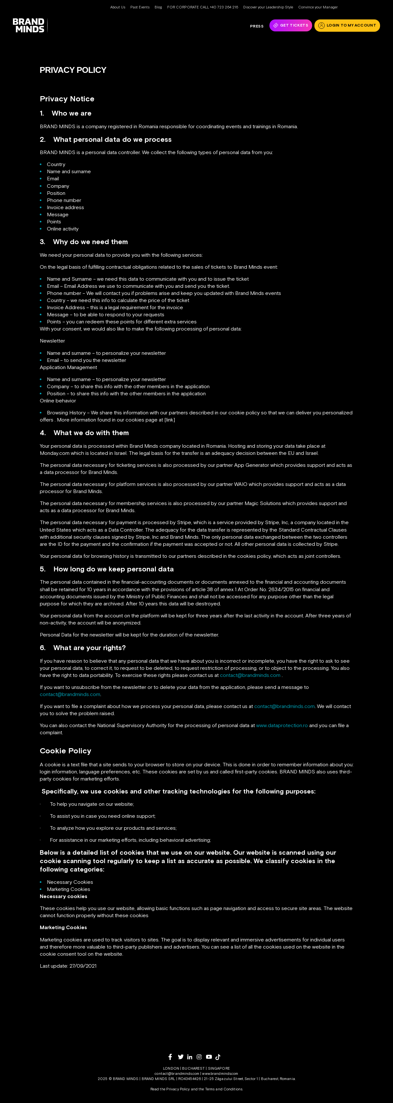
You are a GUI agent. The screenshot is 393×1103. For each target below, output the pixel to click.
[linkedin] (192, 1056)
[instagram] (201, 1056)
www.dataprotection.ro (282, 725)
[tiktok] (220, 1057)
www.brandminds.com (220, 1073)
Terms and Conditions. (224, 1089)
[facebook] (173, 1057)
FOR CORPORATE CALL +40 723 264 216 (202, 7)
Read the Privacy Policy (170, 1089)
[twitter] (182, 1056)
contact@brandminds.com (250, 675)
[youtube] (210, 1057)
